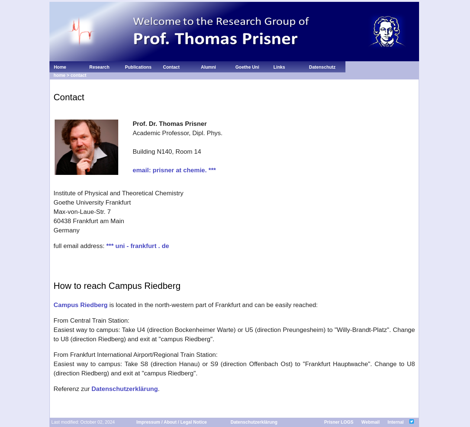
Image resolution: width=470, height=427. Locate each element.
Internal (395, 422)
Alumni (207, 67)
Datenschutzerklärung (124, 388)
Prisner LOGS (339, 422)
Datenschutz (322, 67)
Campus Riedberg (80, 305)
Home (58, 67)
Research (98, 67)
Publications (138, 67)
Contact (171, 67)
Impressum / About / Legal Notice (171, 422)
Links (278, 67)
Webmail (370, 422)
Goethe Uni (247, 67)
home (59, 75)
